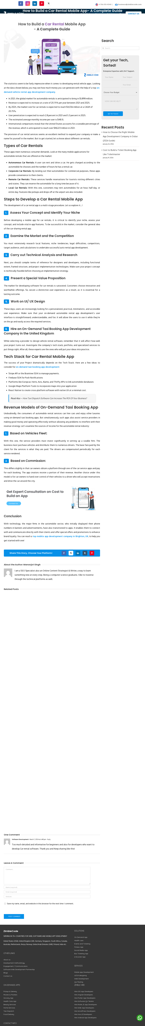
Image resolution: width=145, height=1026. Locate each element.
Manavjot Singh (32, 564)
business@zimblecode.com (130, 4)
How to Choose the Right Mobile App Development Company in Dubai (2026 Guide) (120, 136)
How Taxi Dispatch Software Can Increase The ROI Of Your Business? (55, 398)
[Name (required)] (47, 887)
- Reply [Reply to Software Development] (48, 839)
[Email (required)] (47, 892)
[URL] (47, 896)
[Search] (103, 48)
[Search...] (120, 48)
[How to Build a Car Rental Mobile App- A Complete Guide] (52, 47)
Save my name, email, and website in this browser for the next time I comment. (40, 903)
